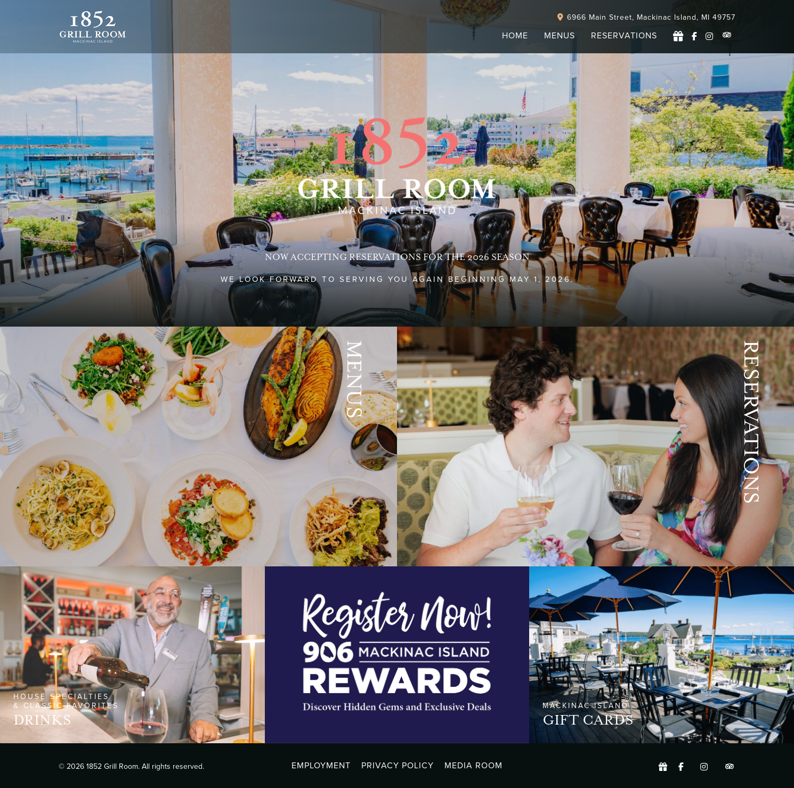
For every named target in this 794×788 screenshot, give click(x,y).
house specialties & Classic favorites (66, 701)
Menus (354, 379)
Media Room (473, 765)
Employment (321, 765)
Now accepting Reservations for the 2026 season (397, 257)
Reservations (751, 422)
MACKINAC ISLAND (585, 705)
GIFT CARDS (588, 720)
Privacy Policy (397, 765)
